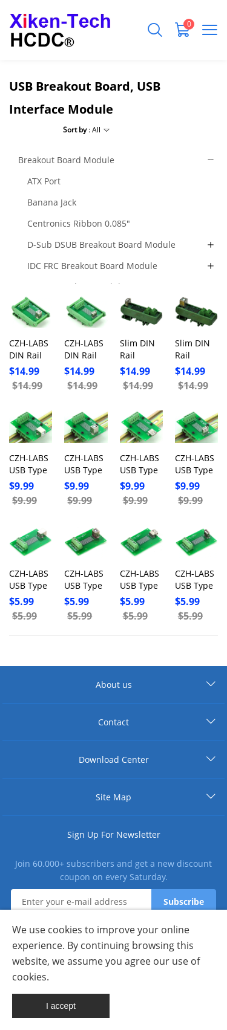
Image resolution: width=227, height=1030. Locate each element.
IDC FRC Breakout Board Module (92, 265)
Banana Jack (51, 202)
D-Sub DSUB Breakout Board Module (101, 244)
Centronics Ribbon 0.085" (78, 223)
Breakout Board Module (66, 160)
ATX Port (44, 181)
